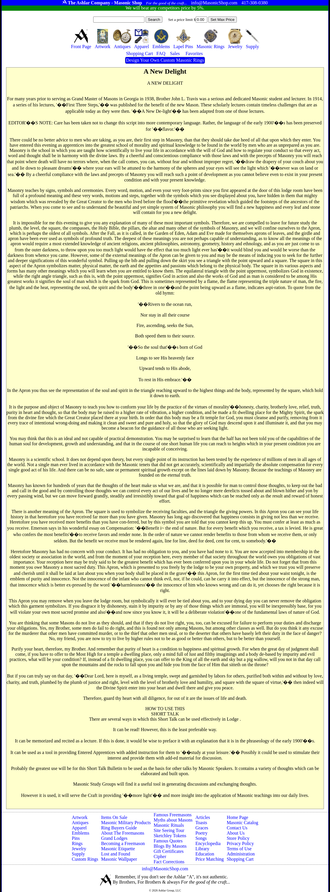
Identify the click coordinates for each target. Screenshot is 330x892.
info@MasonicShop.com (165, 868)
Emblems (80, 833)
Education (204, 853)
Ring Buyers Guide (119, 827)
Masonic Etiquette (118, 848)
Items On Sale (114, 817)
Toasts (201, 822)
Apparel (79, 827)
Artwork (79, 817)
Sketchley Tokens (170, 835)
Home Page (237, 817)
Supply (78, 853)
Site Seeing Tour (169, 830)
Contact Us (237, 827)
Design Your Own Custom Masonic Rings (165, 60)
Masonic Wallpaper (119, 859)
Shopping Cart (240, 859)
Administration (241, 853)
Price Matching (209, 859)
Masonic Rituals (169, 825)
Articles (202, 817)
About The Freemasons (122, 833)
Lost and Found (115, 853)
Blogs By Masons (170, 846)
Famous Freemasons (173, 814)
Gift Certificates (169, 851)
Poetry (201, 833)
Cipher (160, 856)
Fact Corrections (169, 861)
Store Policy (238, 838)
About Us (236, 833)
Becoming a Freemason (123, 843)
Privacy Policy (240, 843)
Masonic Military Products (126, 822)
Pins (76, 838)
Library (202, 848)
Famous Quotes (168, 840)
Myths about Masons (173, 819)
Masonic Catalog (242, 822)
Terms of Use (239, 848)
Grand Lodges (114, 838)
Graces (201, 827)
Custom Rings (85, 859)
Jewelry (79, 848)
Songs (201, 838)
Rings (77, 843)
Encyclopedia (208, 843)
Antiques (80, 822)
